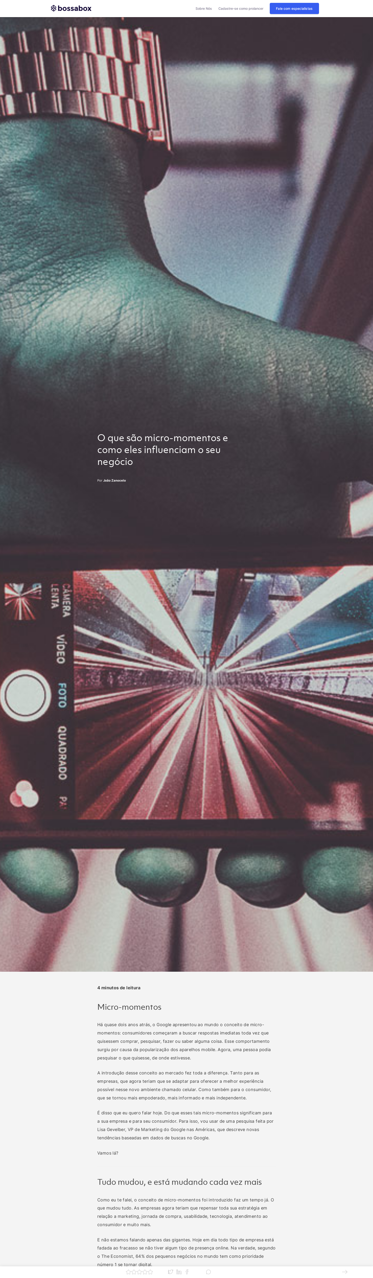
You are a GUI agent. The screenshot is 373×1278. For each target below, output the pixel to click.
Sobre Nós (204, 8)
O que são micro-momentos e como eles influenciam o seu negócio (162, 450)
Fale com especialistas (294, 8)
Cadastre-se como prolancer (240, 8)
